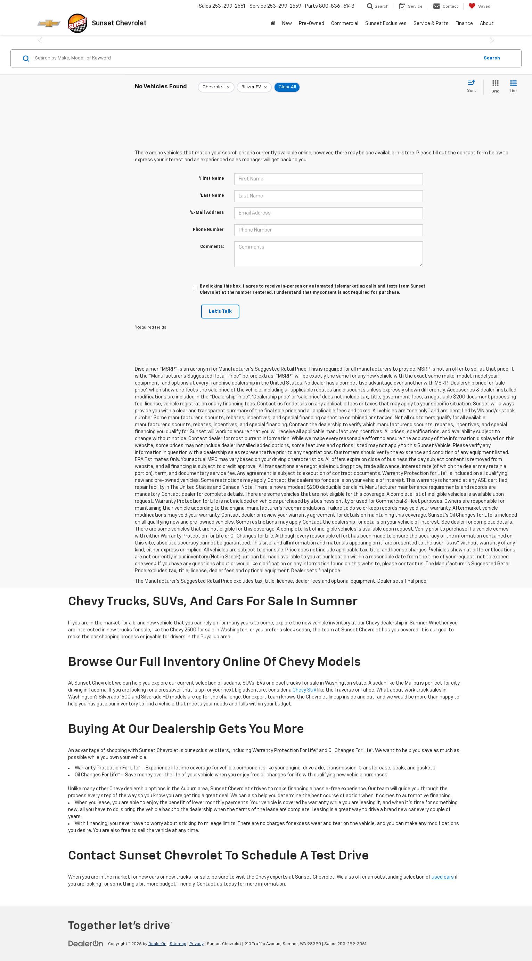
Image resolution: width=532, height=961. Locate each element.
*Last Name (211, 196)
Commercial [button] (344, 23)
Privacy (196, 944)
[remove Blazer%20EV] (254, 87)
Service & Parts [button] (431, 23)
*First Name (211, 179)
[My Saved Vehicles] (479, 6)
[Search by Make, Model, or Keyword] (256, 58)
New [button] (287, 23)
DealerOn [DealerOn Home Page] (157, 944)
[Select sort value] (473, 87)
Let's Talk (220, 311)
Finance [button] (464, 23)
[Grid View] (494, 87)
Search (492, 58)
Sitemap (178, 944)
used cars (443, 877)
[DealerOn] (86, 943)
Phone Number (208, 230)
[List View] (513, 87)
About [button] (487, 23)
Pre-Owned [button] (311, 23)
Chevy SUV (304, 690)
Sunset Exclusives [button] (386, 23)
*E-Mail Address (207, 213)
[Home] (273, 24)
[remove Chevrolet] (216, 87)
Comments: (212, 247)
